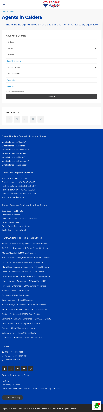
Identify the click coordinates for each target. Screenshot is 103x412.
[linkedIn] (25, 119)
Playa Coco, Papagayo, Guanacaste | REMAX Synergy (26, 267)
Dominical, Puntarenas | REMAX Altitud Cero (22, 338)
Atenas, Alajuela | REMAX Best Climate (19, 253)
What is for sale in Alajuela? (14, 142)
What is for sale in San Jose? (14, 165)
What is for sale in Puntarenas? (15, 161)
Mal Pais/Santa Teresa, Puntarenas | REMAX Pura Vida (26, 258)
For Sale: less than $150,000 (14, 178)
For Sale (5, 381)
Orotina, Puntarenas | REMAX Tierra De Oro (21, 314)
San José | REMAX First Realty (15, 295)
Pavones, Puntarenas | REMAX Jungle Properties (24, 286)
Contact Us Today (12, 397)
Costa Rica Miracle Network (14, 230)
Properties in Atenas (11, 215)
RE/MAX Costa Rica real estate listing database (39, 388)
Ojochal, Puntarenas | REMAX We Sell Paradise (22, 262)
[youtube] (33, 119)
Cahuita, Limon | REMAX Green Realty (19, 333)
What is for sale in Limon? (13, 157)
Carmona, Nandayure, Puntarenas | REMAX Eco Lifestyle (27, 319)
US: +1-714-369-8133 (14, 352)
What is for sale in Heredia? (14, 153)
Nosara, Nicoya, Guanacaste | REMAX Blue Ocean (24, 305)
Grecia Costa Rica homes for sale (16, 226)
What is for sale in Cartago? (14, 146)
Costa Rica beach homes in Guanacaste (19, 218)
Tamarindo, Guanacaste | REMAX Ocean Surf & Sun (25, 243)
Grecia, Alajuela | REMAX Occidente (18, 300)
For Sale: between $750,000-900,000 (19, 194)
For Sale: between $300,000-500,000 (19, 186)
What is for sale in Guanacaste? (16, 149)
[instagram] (40, 119)
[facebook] (9, 119)
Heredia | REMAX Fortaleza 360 (16, 290)
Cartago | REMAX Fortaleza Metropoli (18, 328)
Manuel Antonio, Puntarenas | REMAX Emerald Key (25, 281)
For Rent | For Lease (11, 385)
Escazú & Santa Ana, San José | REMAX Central (23, 272)
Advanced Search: (10, 388)
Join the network (12, 360)
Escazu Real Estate (10, 222)
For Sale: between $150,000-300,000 (18, 182)
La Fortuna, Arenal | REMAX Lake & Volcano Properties (26, 276)
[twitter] (17, 119)
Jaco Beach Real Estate (13, 211)
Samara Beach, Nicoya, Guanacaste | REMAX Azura (24, 309)
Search (51, 96)
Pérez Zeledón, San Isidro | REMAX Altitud (21, 323)
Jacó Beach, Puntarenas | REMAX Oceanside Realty (25, 248)
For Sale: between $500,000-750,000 (18, 190)
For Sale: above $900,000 (13, 197)
